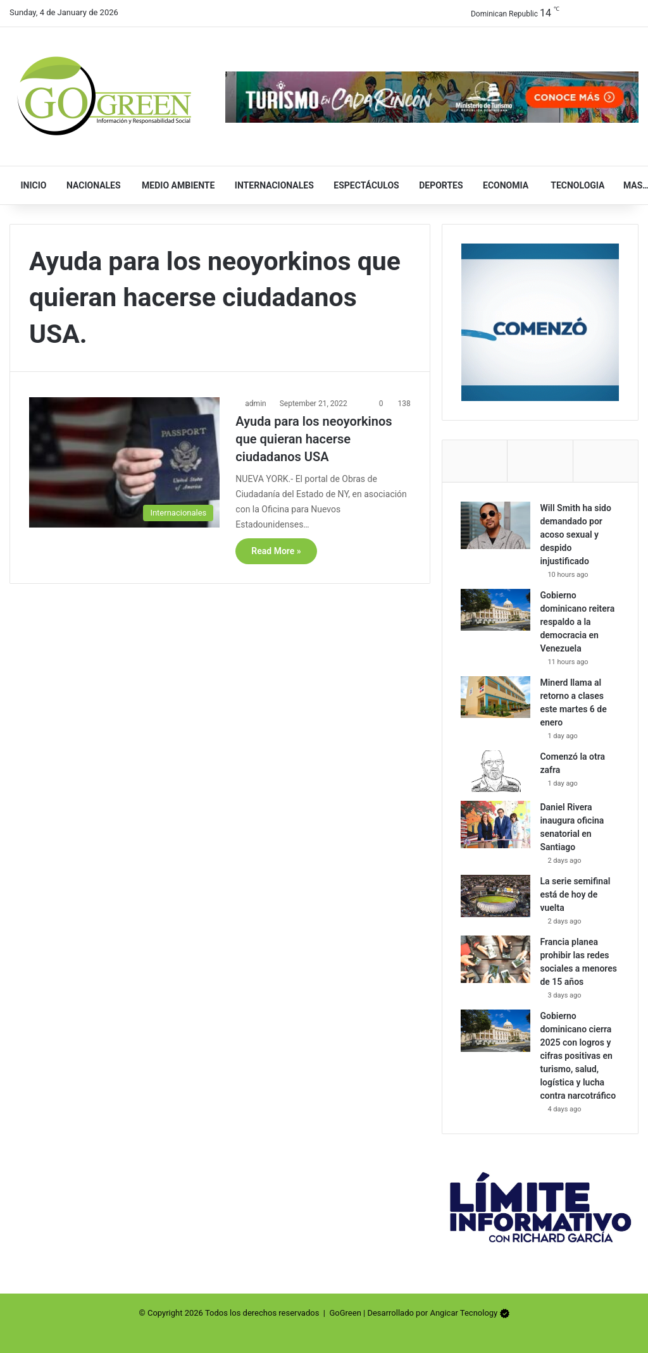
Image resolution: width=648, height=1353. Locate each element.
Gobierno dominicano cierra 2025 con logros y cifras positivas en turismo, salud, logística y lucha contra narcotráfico (578, 1056)
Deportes (435, 185)
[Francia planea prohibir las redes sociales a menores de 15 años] (496, 960)
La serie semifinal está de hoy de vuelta (575, 895)
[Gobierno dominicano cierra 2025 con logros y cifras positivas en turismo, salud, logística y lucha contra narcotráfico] (496, 1031)
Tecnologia (570, 185)
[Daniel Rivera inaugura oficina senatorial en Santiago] (496, 825)
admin (255, 403)
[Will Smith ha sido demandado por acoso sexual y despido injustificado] (496, 525)
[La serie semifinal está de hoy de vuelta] (496, 896)
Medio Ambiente (172, 185)
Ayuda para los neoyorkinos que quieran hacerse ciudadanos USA (313, 439)
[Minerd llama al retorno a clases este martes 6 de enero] (496, 697)
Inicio (30, 185)
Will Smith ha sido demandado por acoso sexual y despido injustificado (575, 534)
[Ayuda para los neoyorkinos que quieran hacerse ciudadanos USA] (124, 462)
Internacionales (268, 185)
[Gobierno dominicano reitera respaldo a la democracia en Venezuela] (496, 610)
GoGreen (345, 1313)
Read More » (276, 551)
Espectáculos (361, 185)
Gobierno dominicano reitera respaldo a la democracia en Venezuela (577, 621)
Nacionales (87, 185)
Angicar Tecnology (463, 1313)
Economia (500, 185)
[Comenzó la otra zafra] (496, 771)
